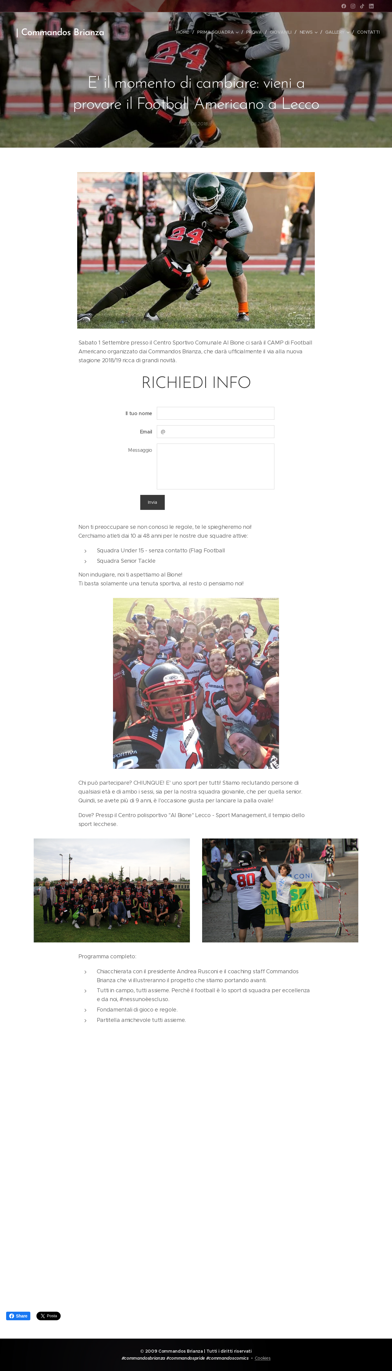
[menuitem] (185, 32)
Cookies (263, 1358)
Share (18, 1316)
